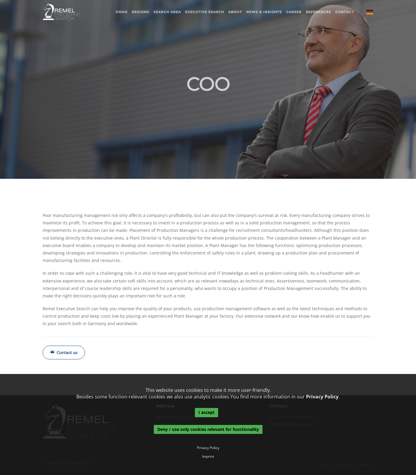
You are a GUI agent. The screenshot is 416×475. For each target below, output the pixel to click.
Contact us (63, 352)
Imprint (208, 456)
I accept (206, 412)
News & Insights (264, 12)
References (318, 12)
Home (122, 12)
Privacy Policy (322, 396)
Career (294, 12)
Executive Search (204, 12)
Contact (344, 12)
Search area (167, 12)
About (235, 12)
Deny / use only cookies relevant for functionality (208, 429)
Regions (140, 12)
